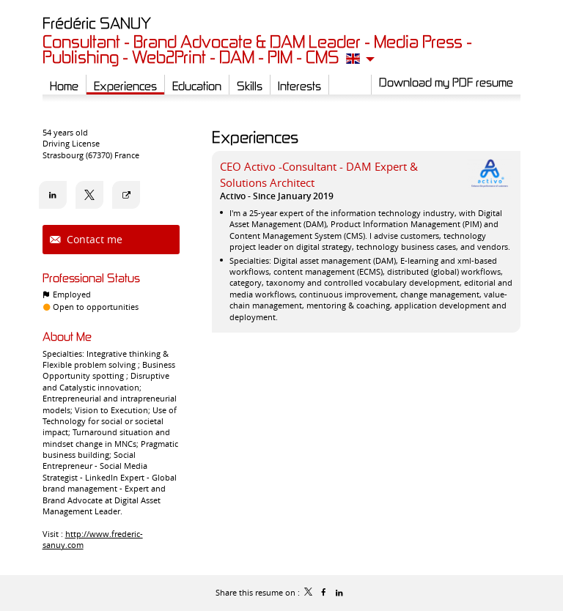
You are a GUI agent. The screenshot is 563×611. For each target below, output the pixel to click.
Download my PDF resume (446, 82)
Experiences (255, 136)
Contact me (93, 239)
